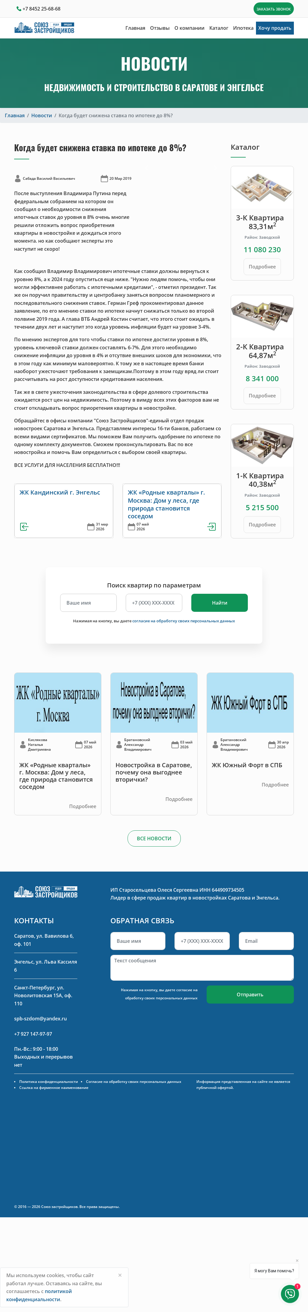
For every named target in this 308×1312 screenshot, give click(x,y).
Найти (219, 602)
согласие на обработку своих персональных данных (183, 621)
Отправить (250, 994)
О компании (189, 28)
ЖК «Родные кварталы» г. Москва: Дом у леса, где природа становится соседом (166, 504)
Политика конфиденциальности (48, 1081)
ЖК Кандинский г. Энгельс (60, 492)
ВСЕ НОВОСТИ (154, 838)
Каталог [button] (218, 28)
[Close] (120, 1275)
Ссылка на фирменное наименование (53, 1087)
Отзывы (160, 28)
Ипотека (243, 28)
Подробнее (262, 266)
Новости (41, 115)
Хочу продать (274, 28)
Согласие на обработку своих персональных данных (133, 1081)
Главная (135, 28)
